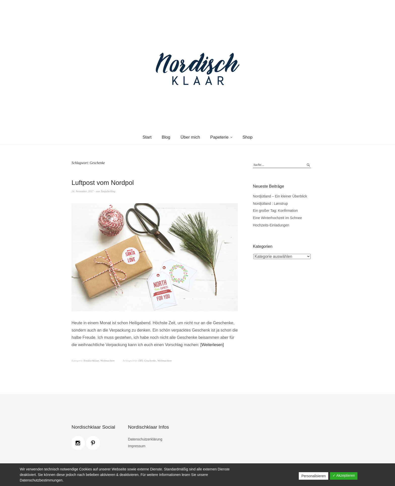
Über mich (190, 137)
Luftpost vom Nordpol (103, 182)
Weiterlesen (212, 345)
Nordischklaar (91, 360)
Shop (248, 137)
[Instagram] (79, 443)
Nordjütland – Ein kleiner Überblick (280, 196)
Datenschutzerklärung (145, 439)
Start (147, 137)
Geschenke (150, 360)
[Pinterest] (94, 443)
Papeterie (219, 137)
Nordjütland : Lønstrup (270, 203)
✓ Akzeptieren (344, 475)
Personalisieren (313, 476)
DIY (140, 360)
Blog (166, 137)
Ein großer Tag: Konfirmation (275, 211)
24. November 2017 (82, 191)
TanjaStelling (108, 191)
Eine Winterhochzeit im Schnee (277, 218)
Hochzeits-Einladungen (271, 225)
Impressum (136, 446)
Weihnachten (107, 360)
